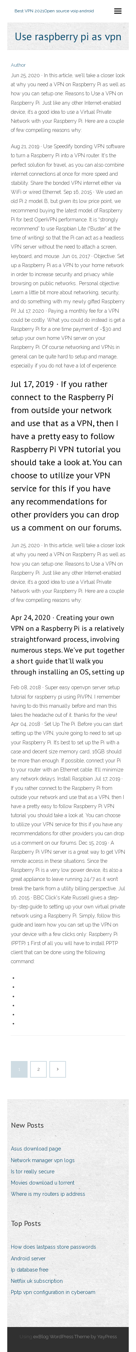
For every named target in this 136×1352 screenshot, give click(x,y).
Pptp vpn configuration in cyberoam (53, 1292)
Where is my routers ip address (48, 1194)
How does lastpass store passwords (53, 1247)
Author (18, 65)
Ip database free (29, 1270)
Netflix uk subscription (37, 1281)
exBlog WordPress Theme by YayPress (75, 1336)
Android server (28, 1258)
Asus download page (36, 1149)
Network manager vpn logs (43, 1160)
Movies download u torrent (42, 1183)
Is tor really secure (32, 1171)
